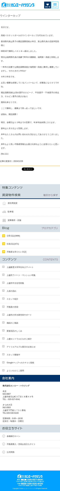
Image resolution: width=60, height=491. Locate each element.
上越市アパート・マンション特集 (21, 275)
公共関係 (10, 452)
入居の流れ (11, 291)
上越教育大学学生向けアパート (20, 267)
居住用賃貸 (12, 203)
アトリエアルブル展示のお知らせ (21, 347)
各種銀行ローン (13, 436)
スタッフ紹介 (12, 299)
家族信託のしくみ (14, 331)
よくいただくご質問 (15, 371)
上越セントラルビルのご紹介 (19, 339)
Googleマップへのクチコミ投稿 (20, 363)
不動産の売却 (12, 307)
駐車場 (10, 212)
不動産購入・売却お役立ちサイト (21, 444)
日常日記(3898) (13, 236)
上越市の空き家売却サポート (19, 315)
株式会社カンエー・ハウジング (17, 386)
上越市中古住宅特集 (15, 283)
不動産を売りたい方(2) (16, 252)
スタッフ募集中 (13, 355)
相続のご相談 (12, 323)
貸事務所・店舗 (14, 220)
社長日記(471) (13, 244)
